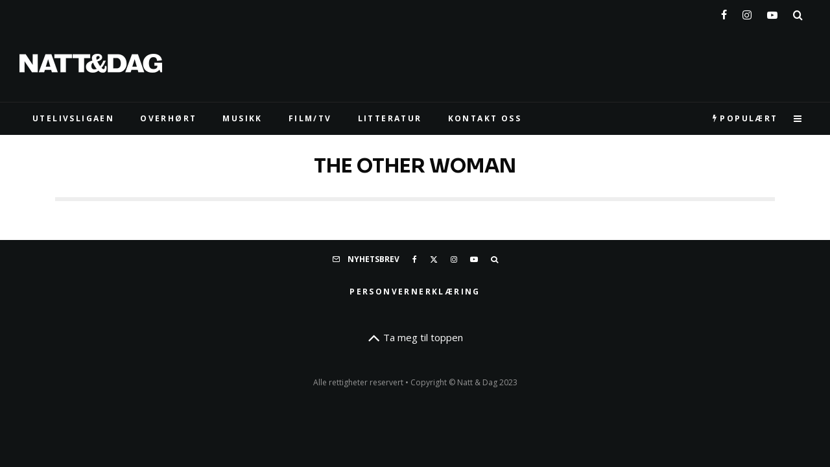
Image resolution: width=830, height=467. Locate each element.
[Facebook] (724, 12)
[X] (433, 259)
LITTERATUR (390, 118)
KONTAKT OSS (484, 118)
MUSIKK (242, 118)
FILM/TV (310, 118)
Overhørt (168, 118)
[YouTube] (772, 12)
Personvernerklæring (415, 291)
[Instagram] (747, 12)
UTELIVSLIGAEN (73, 118)
